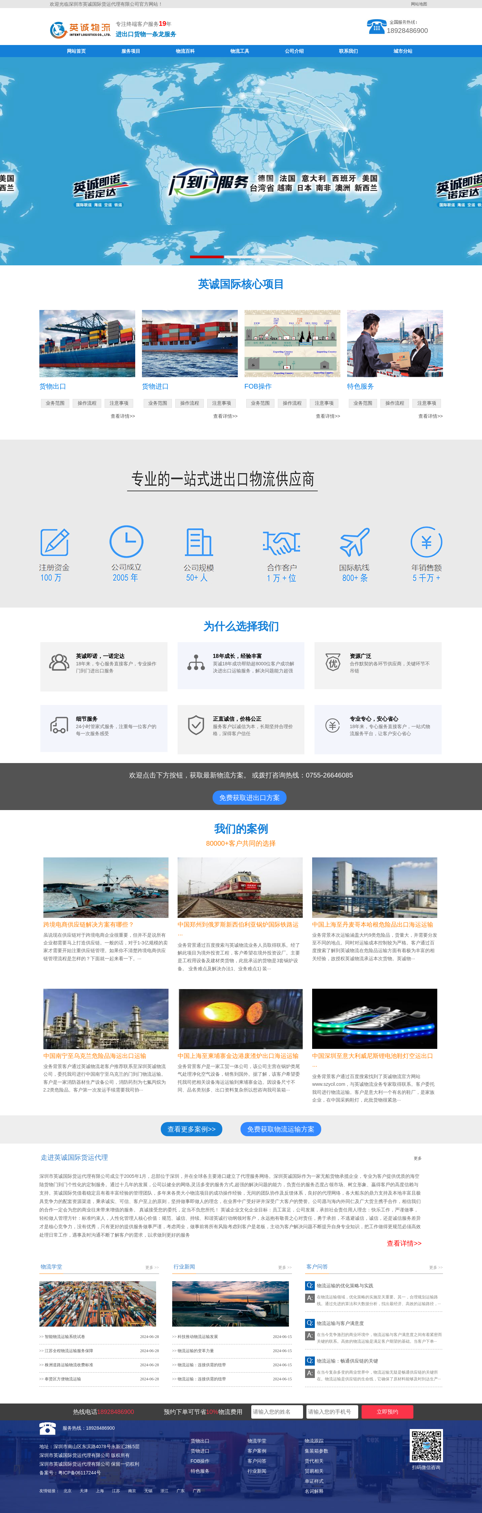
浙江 (164, 1490)
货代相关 (314, 1461)
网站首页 (76, 51)
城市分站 (403, 51)
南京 (132, 1490)
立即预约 (387, 1412)
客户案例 (257, 1451)
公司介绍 (294, 51)
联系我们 (348, 51)
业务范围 (55, 403)
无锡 (148, 1490)
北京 (68, 1490)
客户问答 (257, 1461)
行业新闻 (257, 1471)
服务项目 (130, 51)
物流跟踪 (314, 1440)
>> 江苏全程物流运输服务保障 (66, 1350)
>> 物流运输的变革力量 (193, 1350)
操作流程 (87, 403)
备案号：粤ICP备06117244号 (70, 1472)
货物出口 (200, 1440)
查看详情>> (123, 416)
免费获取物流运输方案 (280, 1129)
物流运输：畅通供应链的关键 (347, 1361)
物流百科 (185, 51)
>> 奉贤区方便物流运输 (60, 1379)
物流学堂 (257, 1440)
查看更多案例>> (192, 1129)
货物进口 (200, 1451)
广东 (181, 1490)
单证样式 (314, 1481)
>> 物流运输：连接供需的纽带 (199, 1365)
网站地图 (419, 4)
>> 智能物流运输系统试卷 (62, 1336)
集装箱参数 (316, 1451)
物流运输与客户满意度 (340, 1323)
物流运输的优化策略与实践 (345, 1285)
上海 (100, 1490)
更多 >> (152, 1267)
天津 (84, 1490)
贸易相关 (314, 1471)
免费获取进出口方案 (249, 797)
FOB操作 (200, 1461)
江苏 (116, 1490)
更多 (418, 1158)
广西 (197, 1490)
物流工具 (239, 51)
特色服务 (200, 1471)
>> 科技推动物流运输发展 (195, 1336)
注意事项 (119, 403)
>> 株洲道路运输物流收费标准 (66, 1365)
